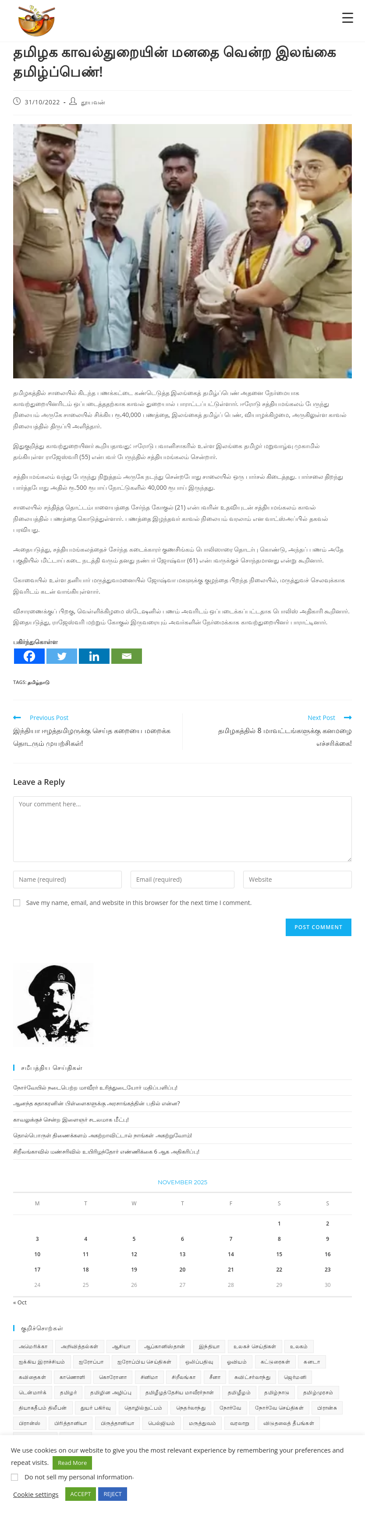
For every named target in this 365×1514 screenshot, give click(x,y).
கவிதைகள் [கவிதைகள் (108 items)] (32, 1377)
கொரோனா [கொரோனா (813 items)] (113, 1377)
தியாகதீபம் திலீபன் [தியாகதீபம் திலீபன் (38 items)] (43, 1407)
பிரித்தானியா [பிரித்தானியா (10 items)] (70, 1423)
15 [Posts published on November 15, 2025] (279, 1254)
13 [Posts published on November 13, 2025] (183, 1254)
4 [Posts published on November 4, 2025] (85, 1239)
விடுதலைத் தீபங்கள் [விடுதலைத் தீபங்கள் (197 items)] (289, 1423)
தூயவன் (93, 102)
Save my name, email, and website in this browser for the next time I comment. (139, 902)
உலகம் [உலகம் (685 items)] (299, 1346)
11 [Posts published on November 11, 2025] (86, 1254)
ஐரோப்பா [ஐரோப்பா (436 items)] (91, 1361)
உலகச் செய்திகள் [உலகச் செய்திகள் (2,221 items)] (255, 1346)
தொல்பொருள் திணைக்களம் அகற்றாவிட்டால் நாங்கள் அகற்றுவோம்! (102, 1135)
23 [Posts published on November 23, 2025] (328, 1269)
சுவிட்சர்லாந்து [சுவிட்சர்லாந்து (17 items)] (252, 1377)
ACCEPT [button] (81, 1494)
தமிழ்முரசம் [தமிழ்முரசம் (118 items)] (318, 1392)
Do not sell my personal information (78, 1476)
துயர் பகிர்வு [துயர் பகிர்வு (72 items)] (95, 1407)
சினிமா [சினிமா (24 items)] (149, 1377)
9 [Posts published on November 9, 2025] (327, 1239)
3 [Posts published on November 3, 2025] (37, 1239)
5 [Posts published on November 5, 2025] (134, 1239)
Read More (72, 1463)
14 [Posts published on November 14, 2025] (231, 1254)
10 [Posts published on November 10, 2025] (37, 1254)
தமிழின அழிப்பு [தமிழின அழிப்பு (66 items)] (110, 1392)
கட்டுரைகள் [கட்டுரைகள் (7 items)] (275, 1361)
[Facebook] (29, 656)
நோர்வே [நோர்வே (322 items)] (230, 1407)
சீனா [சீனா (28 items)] (215, 1377)
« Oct (20, 1302)
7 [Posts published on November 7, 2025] (230, 1239)
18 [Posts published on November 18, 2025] (86, 1269)
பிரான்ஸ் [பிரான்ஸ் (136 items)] (30, 1423)
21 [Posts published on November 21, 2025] (231, 1269)
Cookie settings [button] (36, 1494)
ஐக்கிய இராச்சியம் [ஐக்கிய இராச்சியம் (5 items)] (42, 1361)
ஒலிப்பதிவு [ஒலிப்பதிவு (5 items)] (199, 1361)
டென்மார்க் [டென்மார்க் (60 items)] (32, 1392)
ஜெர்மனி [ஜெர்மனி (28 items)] (295, 1377)
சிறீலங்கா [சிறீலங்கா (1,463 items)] (183, 1377)
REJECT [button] (112, 1494)
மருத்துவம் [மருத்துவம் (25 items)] (202, 1423)
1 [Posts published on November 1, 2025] (279, 1223)
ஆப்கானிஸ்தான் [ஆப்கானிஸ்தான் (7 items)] (164, 1346)
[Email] (126, 656)
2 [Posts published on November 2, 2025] (327, 1223)
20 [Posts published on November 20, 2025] (183, 1269)
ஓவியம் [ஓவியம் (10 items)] (237, 1361)
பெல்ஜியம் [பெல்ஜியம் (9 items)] (161, 1423)
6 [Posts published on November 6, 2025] (182, 1239)
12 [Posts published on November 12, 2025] (134, 1254)
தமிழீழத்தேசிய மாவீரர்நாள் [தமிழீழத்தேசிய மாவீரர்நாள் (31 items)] (179, 1392)
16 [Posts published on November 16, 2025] (328, 1254)
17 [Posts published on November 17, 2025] (37, 1269)
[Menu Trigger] (348, 17)
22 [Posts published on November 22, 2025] (279, 1269)
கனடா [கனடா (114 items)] (312, 1361)
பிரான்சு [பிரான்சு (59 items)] (327, 1407)
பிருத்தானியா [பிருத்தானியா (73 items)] (117, 1423)
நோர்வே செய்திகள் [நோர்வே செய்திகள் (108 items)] (279, 1407)
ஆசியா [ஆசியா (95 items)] (121, 1346)
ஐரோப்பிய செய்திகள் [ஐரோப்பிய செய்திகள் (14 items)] (144, 1361)
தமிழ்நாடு (39, 682)
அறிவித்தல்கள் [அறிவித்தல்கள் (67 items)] (79, 1346)
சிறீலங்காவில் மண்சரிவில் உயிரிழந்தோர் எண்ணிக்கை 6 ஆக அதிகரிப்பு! (106, 1151)
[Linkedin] (94, 656)
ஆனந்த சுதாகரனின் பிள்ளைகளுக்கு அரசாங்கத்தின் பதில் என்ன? (96, 1103)
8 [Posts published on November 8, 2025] (279, 1239)
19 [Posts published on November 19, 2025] (134, 1269)
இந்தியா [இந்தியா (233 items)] (209, 1346)
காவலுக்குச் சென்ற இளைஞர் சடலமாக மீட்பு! (71, 1119)
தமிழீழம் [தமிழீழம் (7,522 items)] (239, 1392)
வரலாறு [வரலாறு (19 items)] (240, 1423)
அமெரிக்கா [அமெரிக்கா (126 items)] (33, 1346)
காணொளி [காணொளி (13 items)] (72, 1377)
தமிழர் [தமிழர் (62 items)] (68, 1392)
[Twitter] (61, 656)
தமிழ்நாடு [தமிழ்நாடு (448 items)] (276, 1392)
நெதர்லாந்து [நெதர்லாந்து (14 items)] (191, 1407)
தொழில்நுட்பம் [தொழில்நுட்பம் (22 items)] (143, 1407)
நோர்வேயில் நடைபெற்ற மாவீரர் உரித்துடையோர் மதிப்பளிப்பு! (95, 1087)
